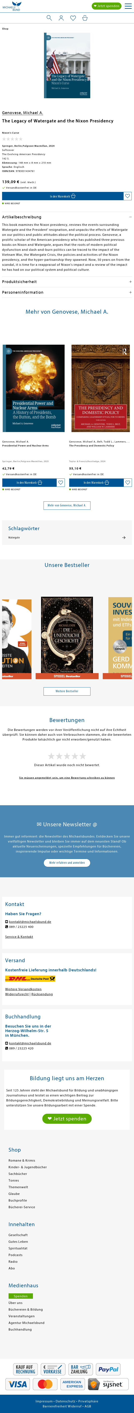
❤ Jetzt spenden (106, 6)
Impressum (44, 1401)
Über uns (16, 1303)
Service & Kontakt (19, 937)
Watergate (14, 537)
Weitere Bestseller (67, 691)
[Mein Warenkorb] (85, 18)
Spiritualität (18, 1248)
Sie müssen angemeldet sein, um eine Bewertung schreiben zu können (67, 777)
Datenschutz (65, 1401)
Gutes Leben (18, 1242)
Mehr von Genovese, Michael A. (67, 505)
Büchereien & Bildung (26, 1309)
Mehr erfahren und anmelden (67, 863)
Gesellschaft (18, 1235)
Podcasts (16, 1255)
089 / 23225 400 (21, 927)
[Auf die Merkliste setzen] (127, 196)
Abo (12, 1268)
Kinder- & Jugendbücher (28, 1167)
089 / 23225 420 (21, 1048)
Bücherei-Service (22, 1207)
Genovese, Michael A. (22, 112)
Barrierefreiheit (55, 1406)
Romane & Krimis (22, 1160)
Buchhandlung (20, 1329)
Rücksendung (42, 994)
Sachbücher (18, 1174)
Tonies (14, 1180)
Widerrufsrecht (17, 994)
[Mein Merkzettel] (73, 18)
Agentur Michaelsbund (27, 1323)
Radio (13, 1262)
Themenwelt (18, 1187)
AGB (88, 1406)
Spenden (21, 1296)
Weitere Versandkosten (23, 989)
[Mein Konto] (61, 18)
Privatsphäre (88, 1401)
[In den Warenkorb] (62, 196)
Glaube (14, 1194)
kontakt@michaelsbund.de (30, 922)
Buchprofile (18, 1200)
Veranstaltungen (22, 1316)
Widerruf (75, 1406)
